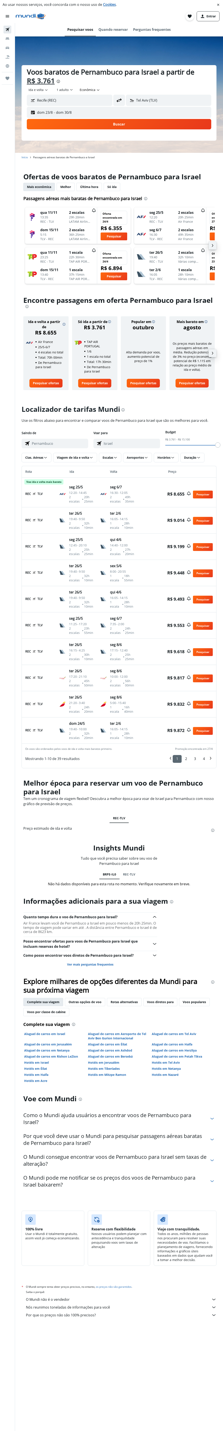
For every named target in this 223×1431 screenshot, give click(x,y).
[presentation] (58, 81)
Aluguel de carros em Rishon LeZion (51, 1056)
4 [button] (204, 758)
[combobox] (38, 90)
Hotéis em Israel (36, 1062)
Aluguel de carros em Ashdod (110, 1050)
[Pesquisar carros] (7, 47)
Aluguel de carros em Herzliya (174, 1050)
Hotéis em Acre (35, 1081)
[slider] (217, 445)
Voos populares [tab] (194, 1002)
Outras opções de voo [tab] (85, 1002)
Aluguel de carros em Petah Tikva (177, 1056)
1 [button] (177, 758)
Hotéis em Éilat (35, 1069)
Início (25, 157)
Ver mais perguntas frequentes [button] (90, 964)
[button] (218, 5)
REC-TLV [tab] (119, 818)
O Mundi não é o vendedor (121, 1299)
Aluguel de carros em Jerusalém (48, 1044)
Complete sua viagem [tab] (43, 1002)
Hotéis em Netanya (166, 1069)
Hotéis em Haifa (36, 1075)
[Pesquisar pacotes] (7, 57)
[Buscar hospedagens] (7, 38)
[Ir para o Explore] (7, 66)
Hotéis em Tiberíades (104, 1069)
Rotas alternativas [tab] (124, 1002)
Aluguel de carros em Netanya (46, 1050)
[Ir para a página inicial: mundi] (31, 16)
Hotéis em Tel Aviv (166, 1062)
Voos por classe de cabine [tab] (46, 1012)
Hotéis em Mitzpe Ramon (107, 1075)
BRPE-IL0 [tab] (109, 874)
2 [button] (186, 758)
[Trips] (7, 78)
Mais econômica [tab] (39, 187)
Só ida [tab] (112, 187)
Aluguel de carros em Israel (44, 1034)
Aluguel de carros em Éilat (107, 1044)
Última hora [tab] (89, 187)
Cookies (109, 4)
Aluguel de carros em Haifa (172, 1044)
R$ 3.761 (41, 80)
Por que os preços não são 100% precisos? (121, 1315)
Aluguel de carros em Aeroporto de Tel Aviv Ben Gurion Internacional (117, 1036)
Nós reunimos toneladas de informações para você (121, 1307)
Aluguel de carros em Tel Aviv (174, 1034)
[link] (46, 383)
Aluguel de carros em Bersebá (110, 1056)
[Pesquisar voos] (7, 29)
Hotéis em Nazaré (165, 1075)
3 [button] (195, 758)
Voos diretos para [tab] (160, 1002)
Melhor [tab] (65, 187)
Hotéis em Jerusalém (103, 1062)
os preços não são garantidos (114, 1287)
